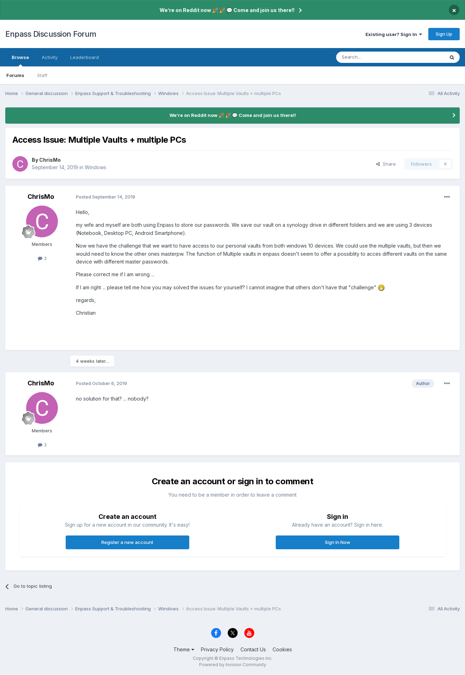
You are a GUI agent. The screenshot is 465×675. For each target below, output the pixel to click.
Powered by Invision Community (232, 664)
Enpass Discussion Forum (50, 34)
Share (386, 164)
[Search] (372, 57)
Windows (95, 167)
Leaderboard (84, 57)
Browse (20, 60)
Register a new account (127, 542)
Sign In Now (337, 542)
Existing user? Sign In (393, 34)
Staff (42, 75)
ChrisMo (50, 160)
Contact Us (253, 649)
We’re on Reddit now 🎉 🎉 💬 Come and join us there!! (227, 10)
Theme (183, 649)
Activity (50, 57)
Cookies (282, 649)
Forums (15, 75)
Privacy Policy (217, 649)
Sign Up (444, 34)
